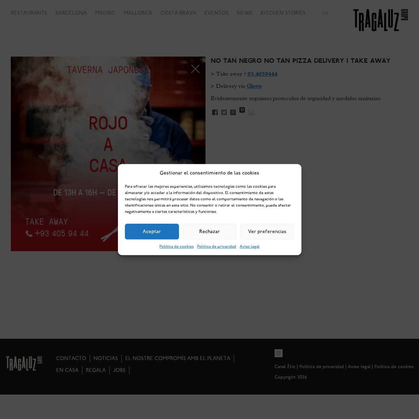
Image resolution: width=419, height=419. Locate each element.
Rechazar (209, 232)
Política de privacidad (216, 246)
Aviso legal (250, 246)
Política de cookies (176, 246)
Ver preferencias (267, 232)
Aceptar (152, 232)
